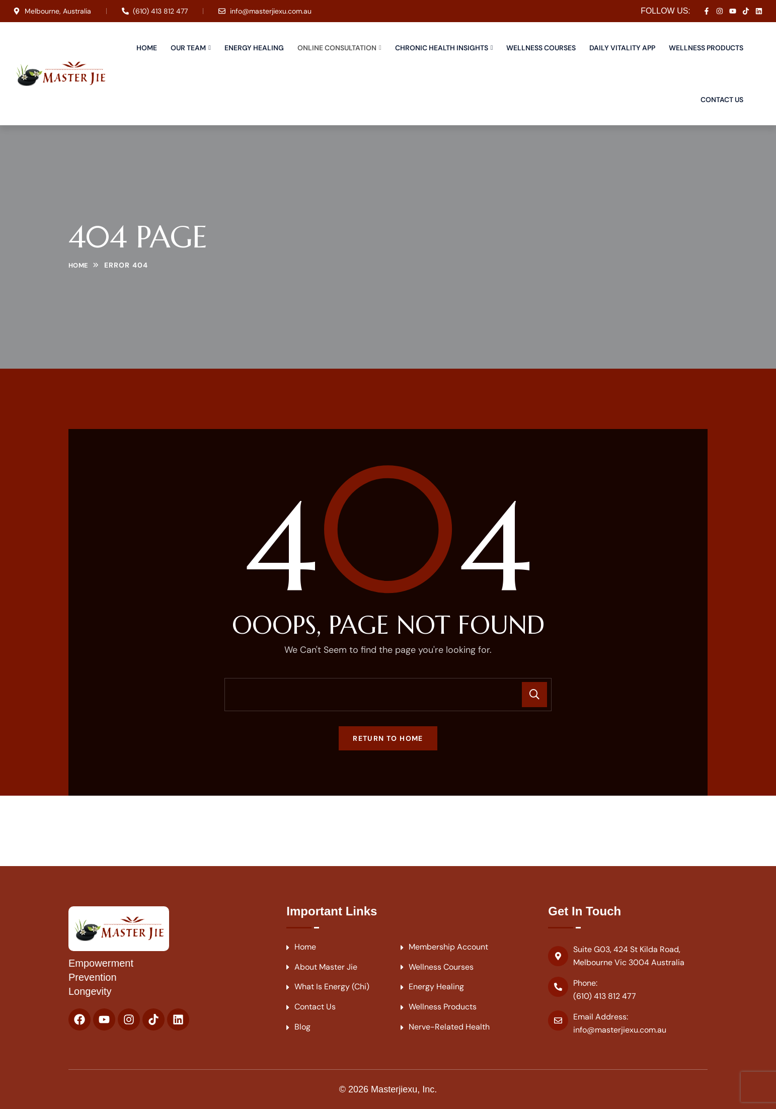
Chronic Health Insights (441, 47)
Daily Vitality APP (622, 47)
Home (146, 47)
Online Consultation (336, 47)
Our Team (188, 47)
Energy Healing (254, 47)
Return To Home (388, 738)
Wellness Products (706, 47)
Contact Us (722, 99)
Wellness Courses (541, 47)
